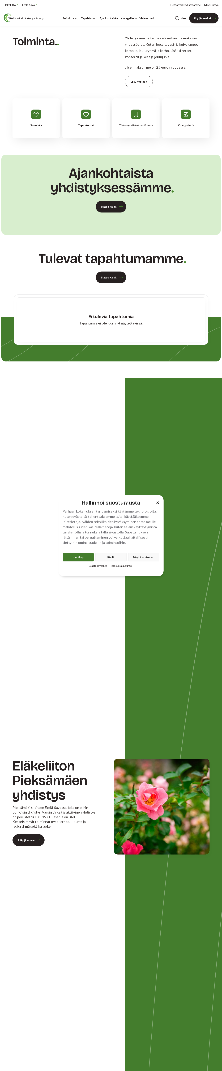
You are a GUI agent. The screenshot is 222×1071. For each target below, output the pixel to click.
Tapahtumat (89, 18)
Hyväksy (78, 557)
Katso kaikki (109, 206)
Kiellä (110, 557)
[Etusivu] (24, 18)
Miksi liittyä (211, 4)
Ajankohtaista (109, 18)
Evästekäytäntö (97, 565)
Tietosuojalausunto (120, 565)
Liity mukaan (139, 81)
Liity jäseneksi (202, 18)
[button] (157, 503)
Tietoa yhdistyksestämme (185, 4)
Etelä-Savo (28, 4)
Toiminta (70, 18)
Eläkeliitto (9, 4)
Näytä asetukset (144, 557)
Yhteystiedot (148, 18)
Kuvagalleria (129, 18)
